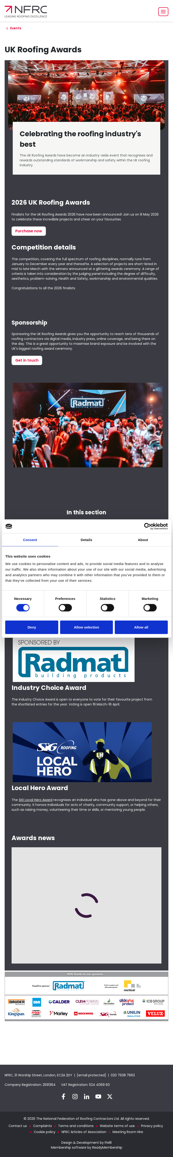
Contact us (18, 1126)
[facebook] (63, 1096)
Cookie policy (44, 1132)
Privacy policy (152, 1126)
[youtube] (98, 1096)
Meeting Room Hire (128, 1132)
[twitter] (109, 1096)
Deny (32, 627)
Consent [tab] (30, 540)
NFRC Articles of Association (84, 1132)
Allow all (141, 627)
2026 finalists (64, 288)
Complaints (42, 1126)
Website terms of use (117, 1126)
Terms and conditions (76, 1126)
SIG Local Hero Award (35, 800)
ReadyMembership (107, 1147)
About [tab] (143, 540)
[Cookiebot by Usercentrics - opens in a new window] (147, 526)
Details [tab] (86, 540)
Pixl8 (108, 1142)
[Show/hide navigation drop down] (163, 11)
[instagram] (75, 1096)
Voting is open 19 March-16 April (94, 704)
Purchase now (28, 231)
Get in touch (26, 360)
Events (15, 28)
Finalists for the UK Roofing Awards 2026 (43, 214)
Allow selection (86, 627)
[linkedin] (86, 1096)
